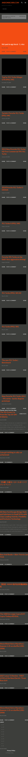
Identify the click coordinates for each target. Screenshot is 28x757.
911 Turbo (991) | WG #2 (11, 293)
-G (3, 738)
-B (3, 727)
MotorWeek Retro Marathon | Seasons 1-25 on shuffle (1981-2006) (12, 646)
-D (3, 731)
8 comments (8, 564)
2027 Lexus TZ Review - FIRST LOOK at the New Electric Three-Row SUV (13, 678)
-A (3, 724)
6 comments (8, 492)
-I (3, 743)
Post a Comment (11, 51)
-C (3, 729)
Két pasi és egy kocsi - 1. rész (13, 44)
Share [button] (3, 51)
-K (3, 745)
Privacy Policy (10, 752)
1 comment (8, 534)
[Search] (22, 3)
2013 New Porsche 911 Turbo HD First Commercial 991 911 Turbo (13, 151)
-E (3, 734)
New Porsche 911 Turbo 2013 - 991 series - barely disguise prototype (13, 398)
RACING (5, 9)
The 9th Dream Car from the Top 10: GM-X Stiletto (8, 414)
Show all (22, 16)
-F (3, 736)
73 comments (8, 462)
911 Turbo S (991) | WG (11, 223)
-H (3, 741)
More (24, 51)
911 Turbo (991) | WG (10, 327)
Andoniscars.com (10, 3)
